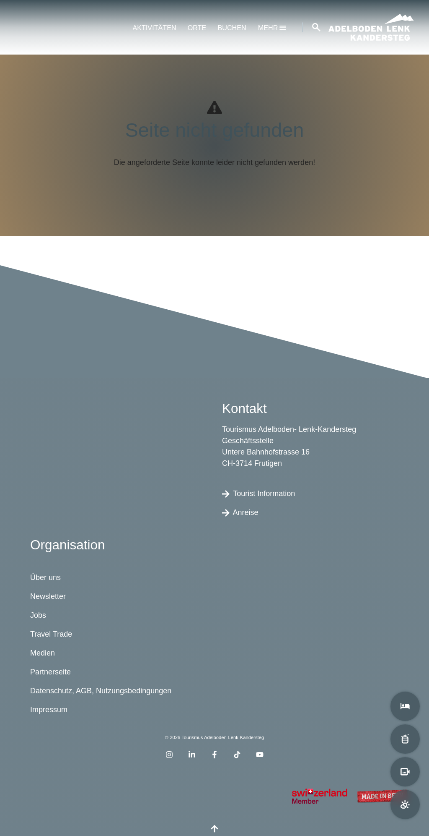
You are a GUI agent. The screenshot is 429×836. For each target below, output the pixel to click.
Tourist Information (258, 493)
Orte (197, 27)
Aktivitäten (154, 27)
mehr (272, 27)
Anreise (240, 512)
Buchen (231, 27)
